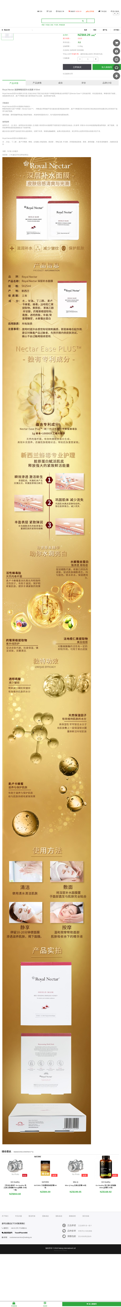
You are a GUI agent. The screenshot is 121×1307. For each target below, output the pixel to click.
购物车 (74, 11)
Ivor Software (63, 1250)
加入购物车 (91, 1304)
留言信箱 (85, 1216)
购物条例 (72, 1216)
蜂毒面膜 (62, 25)
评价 (84, 82)
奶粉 (51, 25)
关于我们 (116, 30)
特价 (94, 30)
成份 (60, 82)
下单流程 (102, 11)
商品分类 (18, 30)
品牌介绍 (107, 82)
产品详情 (13, 83)
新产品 (105, 30)
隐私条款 (59, 1216)
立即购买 (77, 66)
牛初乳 (56, 25)
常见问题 (18, 1216)
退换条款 (45, 1216)
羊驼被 (47, 25)
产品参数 (37, 82)
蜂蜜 (43, 25)
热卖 (85, 30)
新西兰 (14, 1228)
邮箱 (17, 1237)
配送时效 (32, 1216)
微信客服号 (14, 1233)
